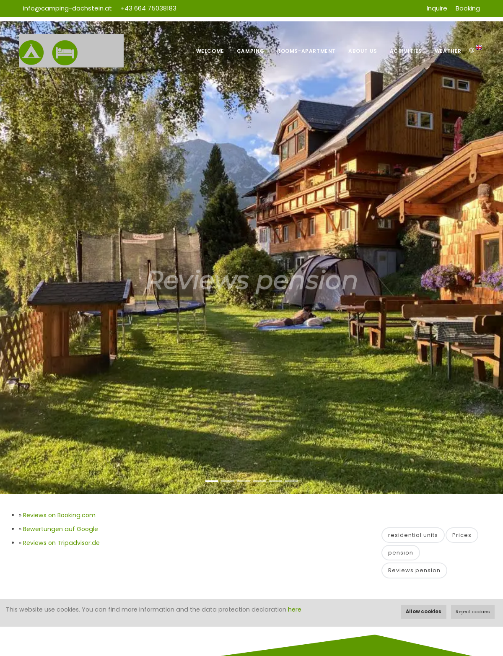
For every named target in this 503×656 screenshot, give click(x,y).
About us (362, 50)
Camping (250, 50)
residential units (413, 535)
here (294, 609)
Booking (468, 8)
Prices (462, 535)
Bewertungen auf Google (60, 529)
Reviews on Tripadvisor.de (61, 543)
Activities (406, 50)
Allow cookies (423, 611)
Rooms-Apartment (306, 50)
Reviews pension (414, 570)
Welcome (210, 50)
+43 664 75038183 (148, 8)
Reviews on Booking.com (59, 515)
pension (400, 553)
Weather (448, 50)
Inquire (437, 8)
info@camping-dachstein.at (67, 8)
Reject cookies (473, 611)
